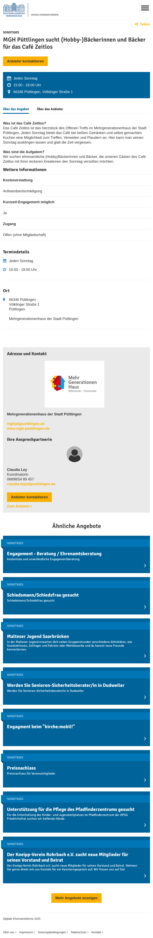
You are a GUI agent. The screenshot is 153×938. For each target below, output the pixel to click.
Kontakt (96, 932)
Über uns (8, 932)
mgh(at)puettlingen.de (26, 424)
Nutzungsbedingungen (52, 932)
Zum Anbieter (18, 506)
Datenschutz (78, 932)
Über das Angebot (16, 109)
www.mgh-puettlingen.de (28, 429)
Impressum (26, 932)
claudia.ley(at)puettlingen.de (31, 484)
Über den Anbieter (50, 109)
